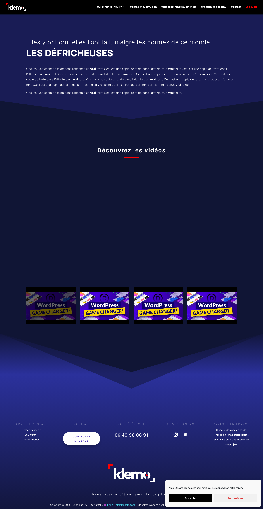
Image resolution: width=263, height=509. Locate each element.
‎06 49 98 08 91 (131, 435)
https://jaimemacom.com (121, 504)
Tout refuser (236, 498)
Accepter (190, 498)
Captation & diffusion (143, 7)
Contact (236, 7)
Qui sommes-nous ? (109, 7)
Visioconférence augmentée (179, 7)
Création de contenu (213, 7)
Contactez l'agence (82, 438)
